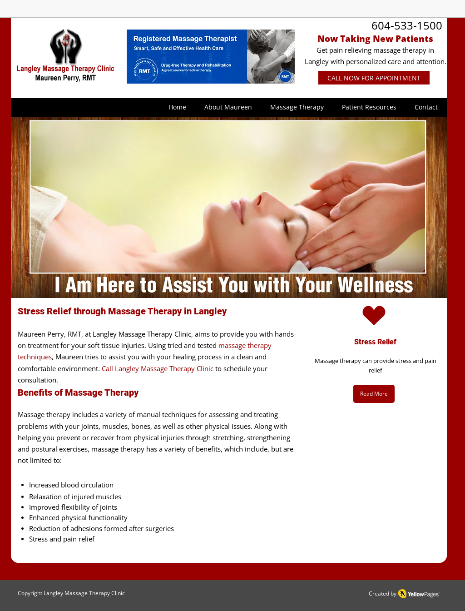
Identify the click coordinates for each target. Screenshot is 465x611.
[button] (228, 107)
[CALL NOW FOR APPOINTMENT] (374, 77)
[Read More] (374, 394)
